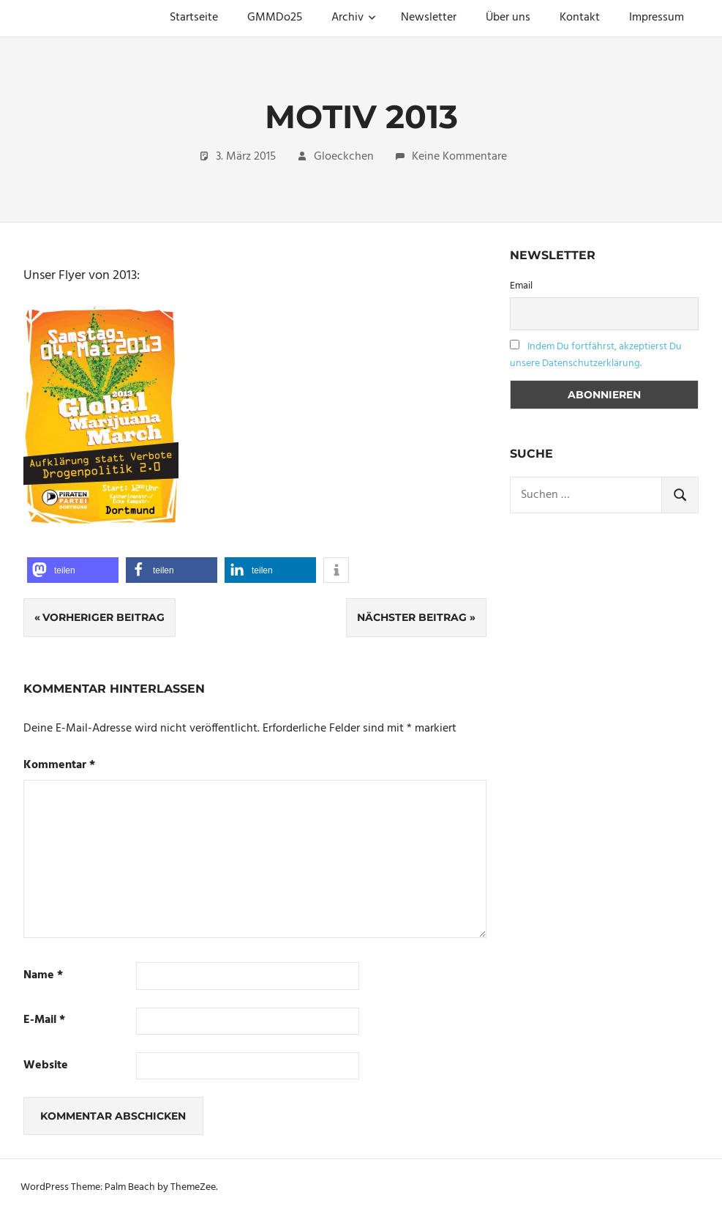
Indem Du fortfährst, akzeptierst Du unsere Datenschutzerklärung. (596, 355)
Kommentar (59, 765)
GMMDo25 (274, 17)
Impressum (656, 17)
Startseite (194, 17)
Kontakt (580, 17)
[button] (73, 570)
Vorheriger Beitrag (103, 617)
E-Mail (44, 1020)
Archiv (353, 17)
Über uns (508, 17)
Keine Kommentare (459, 156)
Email (521, 286)
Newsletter (428, 17)
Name (43, 976)
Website (45, 1066)
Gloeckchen (344, 156)
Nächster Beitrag (412, 617)
